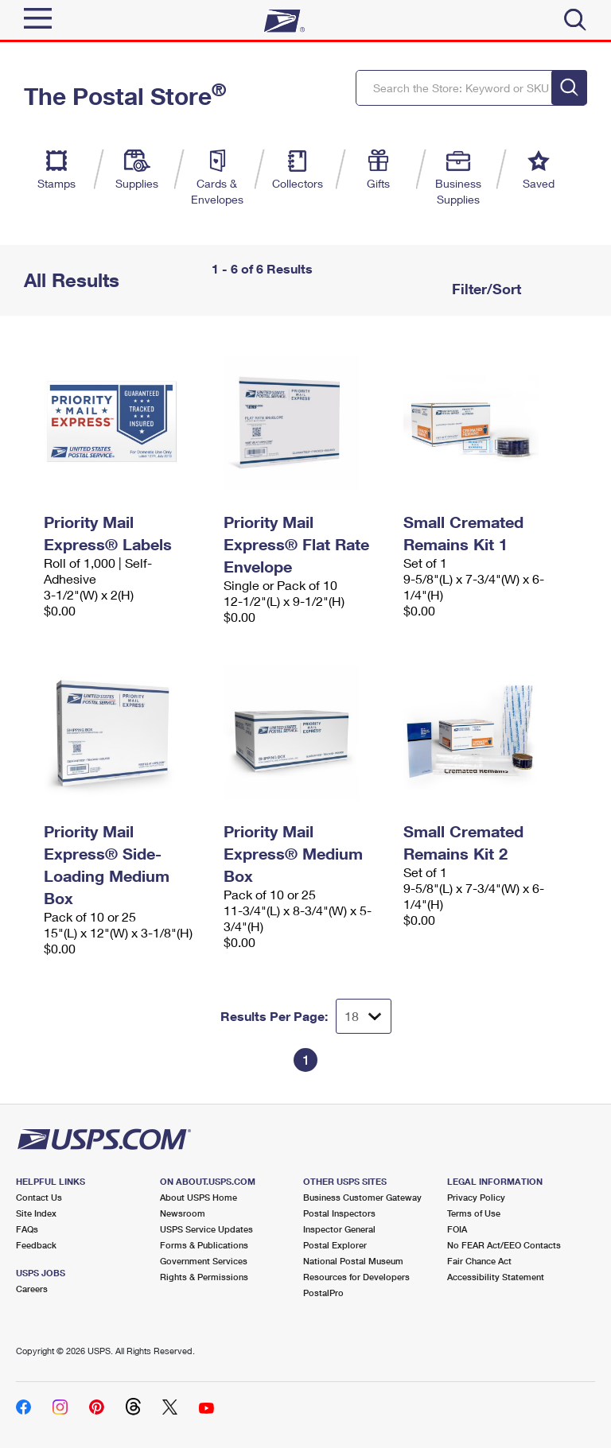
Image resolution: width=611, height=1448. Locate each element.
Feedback (36, 1245)
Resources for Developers (356, 1276)
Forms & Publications (204, 1245)
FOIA (457, 1229)
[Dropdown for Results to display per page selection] (363, 1016)
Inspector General (339, 1229)
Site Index (36, 1213)
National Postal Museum (353, 1261)
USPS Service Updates (206, 1229)
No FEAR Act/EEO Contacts (504, 1245)
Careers (32, 1288)
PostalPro (323, 1292)
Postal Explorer (335, 1245)
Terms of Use (473, 1213)
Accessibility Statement (495, 1276)
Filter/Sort (484, 288)
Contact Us (39, 1197)
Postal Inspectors (339, 1213)
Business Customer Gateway (362, 1197)
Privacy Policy (476, 1197)
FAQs (27, 1229)
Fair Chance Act (479, 1261)
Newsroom (182, 1213)
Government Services (203, 1261)
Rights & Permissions (204, 1276)
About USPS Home (198, 1197)
